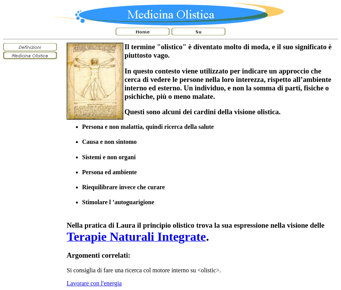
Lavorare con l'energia (94, 283)
